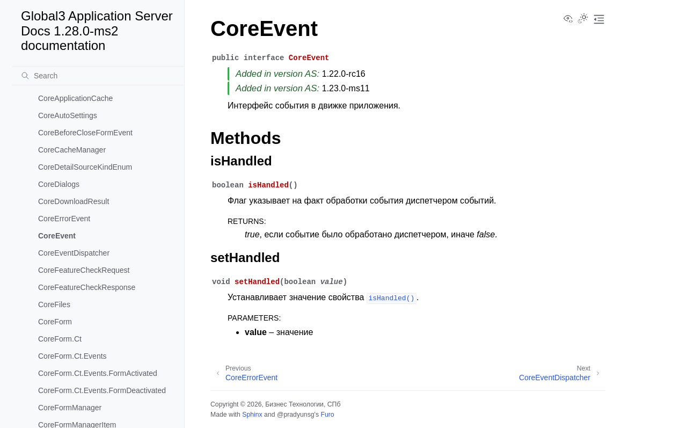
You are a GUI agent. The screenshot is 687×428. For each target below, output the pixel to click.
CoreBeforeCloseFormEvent (85, 132)
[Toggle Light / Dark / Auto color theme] (583, 19)
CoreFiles (54, 304)
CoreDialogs (58, 184)
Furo (327, 414)
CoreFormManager (69, 407)
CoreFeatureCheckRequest (83, 270)
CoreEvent (57, 235)
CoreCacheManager (72, 150)
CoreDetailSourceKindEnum (85, 167)
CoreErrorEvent (64, 218)
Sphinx (252, 414)
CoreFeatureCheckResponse (86, 287)
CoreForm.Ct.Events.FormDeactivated (102, 390)
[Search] (98, 75)
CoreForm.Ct (60, 339)
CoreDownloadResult (73, 201)
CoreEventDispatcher (73, 253)
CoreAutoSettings (67, 115)
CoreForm (55, 321)
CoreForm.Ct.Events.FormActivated (97, 373)
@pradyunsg (296, 414)
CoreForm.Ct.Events (72, 356)
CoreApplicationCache (75, 98)
